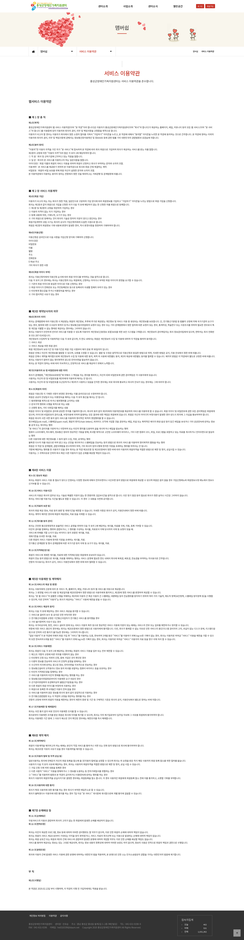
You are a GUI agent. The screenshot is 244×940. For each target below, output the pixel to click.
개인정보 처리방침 (37, 915)
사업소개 (128, 6)
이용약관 (53, 915)
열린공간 (178, 6)
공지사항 (64, 915)
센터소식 (153, 6)
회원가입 (210, 6)
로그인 (200, 6)
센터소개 (103, 6)
